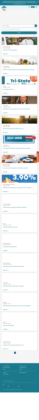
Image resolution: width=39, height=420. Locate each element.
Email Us (4, 369)
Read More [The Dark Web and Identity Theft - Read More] (5, 250)
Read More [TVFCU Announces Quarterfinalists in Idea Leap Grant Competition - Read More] (5, 309)
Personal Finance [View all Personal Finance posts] (6, 164)
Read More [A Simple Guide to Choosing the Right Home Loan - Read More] (5, 349)
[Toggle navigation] (36, 7)
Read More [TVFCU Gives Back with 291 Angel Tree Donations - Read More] (5, 290)
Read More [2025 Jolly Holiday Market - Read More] (5, 329)
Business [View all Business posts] (4, 302)
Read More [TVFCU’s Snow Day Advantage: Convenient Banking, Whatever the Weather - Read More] (5, 73)
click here (23, 3)
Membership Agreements (23, 372)
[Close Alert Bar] (38, 1)
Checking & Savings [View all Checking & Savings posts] (7, 204)
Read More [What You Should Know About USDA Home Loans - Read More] (5, 132)
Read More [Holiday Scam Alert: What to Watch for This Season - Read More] (5, 270)
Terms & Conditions (5, 374)
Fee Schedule (5, 372)
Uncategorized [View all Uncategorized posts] (6, 66)
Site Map (21, 369)
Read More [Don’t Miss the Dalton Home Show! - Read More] (5, 230)
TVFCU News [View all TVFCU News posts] (5, 105)
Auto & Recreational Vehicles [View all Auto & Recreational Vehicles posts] (9, 184)
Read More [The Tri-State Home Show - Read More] (5, 93)
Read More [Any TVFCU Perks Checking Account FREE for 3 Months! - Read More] (5, 211)
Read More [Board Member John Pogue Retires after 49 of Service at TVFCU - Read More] (5, 112)
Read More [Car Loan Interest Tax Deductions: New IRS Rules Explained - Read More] (5, 171)
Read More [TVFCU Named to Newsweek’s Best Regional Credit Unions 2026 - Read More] (5, 152)
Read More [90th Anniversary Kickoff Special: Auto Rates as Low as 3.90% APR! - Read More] (5, 191)
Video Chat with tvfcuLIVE (6, 367)
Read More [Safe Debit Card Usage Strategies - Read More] (5, 53)
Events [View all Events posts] (4, 86)
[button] (29, 7)
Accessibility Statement (23, 367)
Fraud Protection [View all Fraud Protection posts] (6, 46)
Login (33, 7)
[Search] (19, 29)
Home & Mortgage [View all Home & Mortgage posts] (6, 125)
